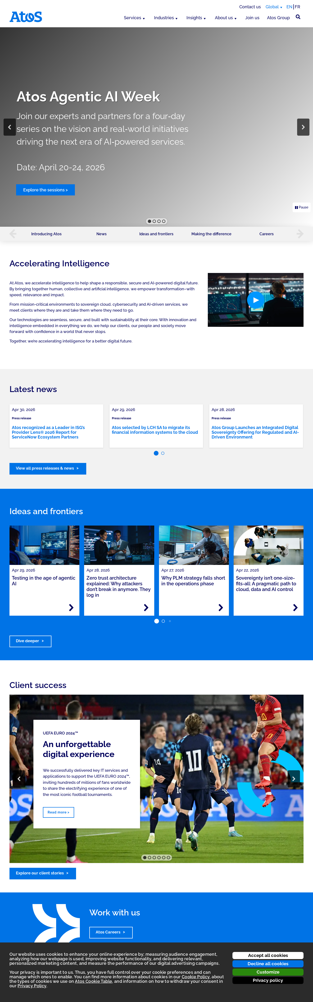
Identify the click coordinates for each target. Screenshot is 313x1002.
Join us (252, 17)
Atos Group (278, 17)
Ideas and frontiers (156, 234)
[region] (156, 127)
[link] (56, 426)
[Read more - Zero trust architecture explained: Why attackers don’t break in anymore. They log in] (146, 607)
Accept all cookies (268, 955)
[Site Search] (298, 16)
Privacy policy (268, 980)
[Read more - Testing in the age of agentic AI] (71, 607)
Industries (164, 17)
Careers (266, 234)
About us (224, 17)
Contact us (250, 6)
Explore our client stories (40, 873)
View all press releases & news (45, 468)
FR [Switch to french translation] (297, 6)
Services (132, 17)
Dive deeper (27, 640)
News (101, 234)
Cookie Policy (196, 976)
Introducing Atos (46, 234)
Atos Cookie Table (93, 981)
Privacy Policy (32, 985)
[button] (10, 127)
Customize (268, 971)
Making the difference (211, 234)
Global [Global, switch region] (272, 6)
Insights (194, 17)
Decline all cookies (268, 963)
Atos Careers (108, 932)
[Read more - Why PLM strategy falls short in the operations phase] (221, 607)
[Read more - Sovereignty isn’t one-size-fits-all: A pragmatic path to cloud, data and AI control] (295, 607)
